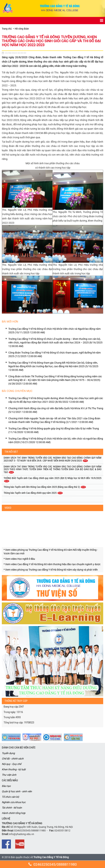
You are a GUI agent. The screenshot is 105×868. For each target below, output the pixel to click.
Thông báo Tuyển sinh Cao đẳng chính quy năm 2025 (33, 492)
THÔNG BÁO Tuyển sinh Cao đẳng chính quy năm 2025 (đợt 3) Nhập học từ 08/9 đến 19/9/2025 (52, 479)
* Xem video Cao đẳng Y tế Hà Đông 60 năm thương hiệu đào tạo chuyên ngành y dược (52, 564)
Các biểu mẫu (10, 780)
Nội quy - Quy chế (11, 764)
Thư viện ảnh (9, 774)
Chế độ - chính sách (13, 758)
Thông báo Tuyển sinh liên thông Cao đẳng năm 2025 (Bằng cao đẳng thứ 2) (45, 486)
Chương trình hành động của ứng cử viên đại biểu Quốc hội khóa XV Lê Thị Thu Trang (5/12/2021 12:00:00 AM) (55, 410)
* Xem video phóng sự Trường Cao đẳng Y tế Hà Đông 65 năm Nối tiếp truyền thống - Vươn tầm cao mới (51, 551)
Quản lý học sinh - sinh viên (17, 791)
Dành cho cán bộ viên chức (19, 747)
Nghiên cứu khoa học (14, 802)
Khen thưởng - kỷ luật (14, 769)
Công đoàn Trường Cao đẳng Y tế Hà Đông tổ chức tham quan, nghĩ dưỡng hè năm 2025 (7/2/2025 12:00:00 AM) (54, 354)
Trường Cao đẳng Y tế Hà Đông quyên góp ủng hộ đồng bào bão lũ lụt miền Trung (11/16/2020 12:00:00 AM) (53, 430)
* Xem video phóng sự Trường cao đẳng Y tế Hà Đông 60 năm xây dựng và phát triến (51, 569)
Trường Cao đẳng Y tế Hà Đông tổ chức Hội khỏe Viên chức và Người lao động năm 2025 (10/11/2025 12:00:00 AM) (54, 330)
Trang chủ (7, 28)
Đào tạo (6, 786)
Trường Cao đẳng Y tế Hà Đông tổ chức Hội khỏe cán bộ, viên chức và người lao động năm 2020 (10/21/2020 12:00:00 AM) (55, 440)
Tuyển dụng (8, 753)
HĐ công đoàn (22, 28)
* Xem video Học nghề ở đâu (19, 558)
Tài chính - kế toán (12, 807)
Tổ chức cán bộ (10, 796)
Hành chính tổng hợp (13, 813)
